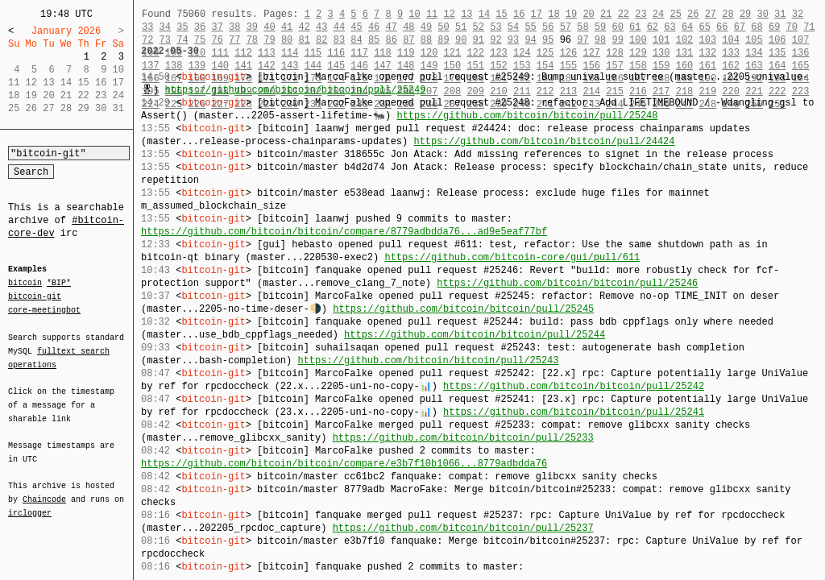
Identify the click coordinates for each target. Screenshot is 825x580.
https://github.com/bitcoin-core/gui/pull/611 (512, 257)
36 (199, 27)
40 (269, 27)
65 (705, 27)
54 (513, 27)
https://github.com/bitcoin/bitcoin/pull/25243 (427, 360)
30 (762, 14)
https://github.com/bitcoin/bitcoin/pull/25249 (294, 90)
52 (478, 27)
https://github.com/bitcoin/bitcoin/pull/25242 (573, 386)
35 (182, 27)
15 (501, 14)
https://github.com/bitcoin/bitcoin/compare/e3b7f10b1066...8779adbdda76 (344, 463)
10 (414, 14)
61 (635, 27)
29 (745, 14)
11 (431, 14)
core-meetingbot (44, 309)
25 (675, 14)
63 (669, 27)
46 (373, 27)
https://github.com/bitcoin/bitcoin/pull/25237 (463, 528)
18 (553, 14)
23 (640, 14)
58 (582, 27)
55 (530, 27)
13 (466, 14)
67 (739, 27)
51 (460, 27)
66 (722, 27)
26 (693, 14)
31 (780, 14)
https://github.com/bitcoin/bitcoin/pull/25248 (526, 115)
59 (600, 27)
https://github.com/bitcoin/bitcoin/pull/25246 (567, 283)
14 (484, 14)
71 (809, 27)
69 (774, 27)
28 (727, 14)
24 (658, 14)
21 (605, 14)
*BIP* (59, 283)
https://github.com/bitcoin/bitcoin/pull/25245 (463, 309)
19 (571, 14)
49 (426, 27)
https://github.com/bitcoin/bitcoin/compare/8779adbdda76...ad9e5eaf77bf (344, 231)
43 (321, 27)
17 (536, 14)
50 (443, 27)
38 (234, 27)
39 (252, 27)
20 (588, 14)
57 (565, 27)
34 (165, 27)
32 (797, 14)
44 (339, 27)
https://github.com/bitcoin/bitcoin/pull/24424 (543, 141)
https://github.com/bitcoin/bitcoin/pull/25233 (463, 438)
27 (710, 14)
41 (286, 27)
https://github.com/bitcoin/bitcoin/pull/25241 (573, 412)
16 (518, 14)
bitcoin (25, 283)
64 (687, 27)
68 (756, 27)
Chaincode (44, 489)
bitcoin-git (34, 296)
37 (216, 27)
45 (356, 27)
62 (652, 27)
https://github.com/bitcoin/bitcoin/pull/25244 (474, 335)
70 (792, 27)
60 (617, 27)
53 (495, 27)
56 (547, 27)
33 (147, 27)
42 (303, 27)
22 (623, 14)
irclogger (30, 502)
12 (448, 14)
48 (408, 27)
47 (391, 27)
